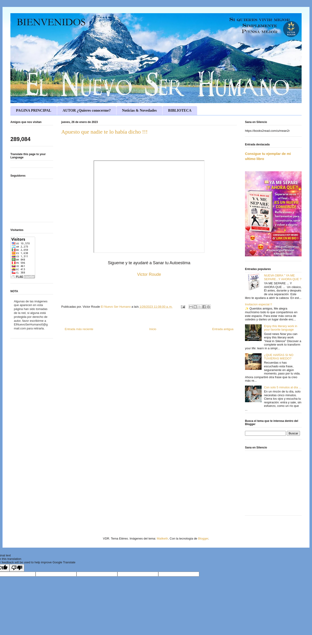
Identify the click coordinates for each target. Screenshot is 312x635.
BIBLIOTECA (179, 110)
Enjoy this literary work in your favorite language (280, 327)
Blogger (203, 538)
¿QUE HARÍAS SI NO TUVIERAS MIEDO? (278, 356)
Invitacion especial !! (258, 304)
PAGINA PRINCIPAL (33, 110)
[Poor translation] (16, 568)
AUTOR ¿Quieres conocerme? (87, 110)
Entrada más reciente (79, 329)
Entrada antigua (222, 329)
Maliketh (162, 538)
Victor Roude (149, 274)
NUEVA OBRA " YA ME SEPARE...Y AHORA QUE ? (282, 277)
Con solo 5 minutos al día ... (282, 387)
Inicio (152, 329)
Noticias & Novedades (139, 110)
